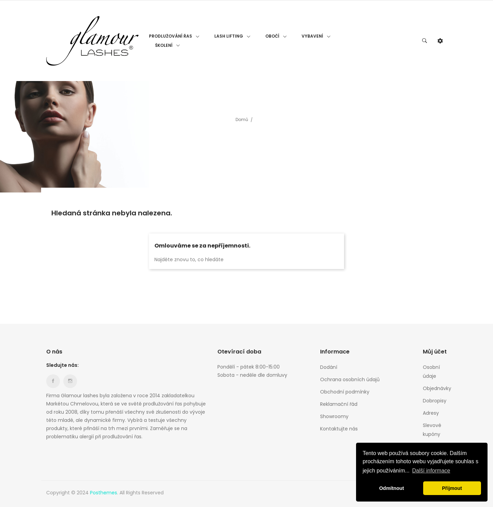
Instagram (70, 381)
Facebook (53, 381)
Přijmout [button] (452, 488)
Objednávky (435, 388)
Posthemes (103, 492)
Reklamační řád (338, 404)
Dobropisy (434, 400)
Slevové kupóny (432, 430)
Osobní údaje (431, 371)
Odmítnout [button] (391, 488)
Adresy (431, 413)
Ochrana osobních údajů (350, 379)
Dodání (328, 367)
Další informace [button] (431, 470)
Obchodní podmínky (344, 391)
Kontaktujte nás (339, 428)
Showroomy (334, 416)
